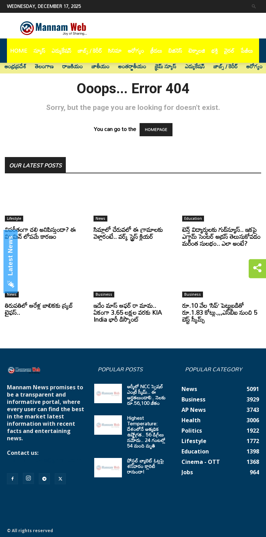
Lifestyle (14, 218)
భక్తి (214, 50)
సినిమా (115, 50)
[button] (254, 6)
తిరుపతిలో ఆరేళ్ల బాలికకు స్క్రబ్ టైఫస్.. (39, 309)
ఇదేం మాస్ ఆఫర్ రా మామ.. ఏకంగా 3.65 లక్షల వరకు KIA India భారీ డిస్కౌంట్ (128, 312)
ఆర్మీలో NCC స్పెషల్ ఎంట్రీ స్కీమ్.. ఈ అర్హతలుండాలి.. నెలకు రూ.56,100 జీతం (146, 395)
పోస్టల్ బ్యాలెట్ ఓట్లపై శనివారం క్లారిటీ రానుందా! (145, 466)
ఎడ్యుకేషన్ (61, 50)
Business (104, 294)
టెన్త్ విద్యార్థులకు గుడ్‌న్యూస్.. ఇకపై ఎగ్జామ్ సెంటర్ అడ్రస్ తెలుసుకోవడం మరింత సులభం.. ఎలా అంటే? (221, 236)
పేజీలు (247, 50)
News (100, 218)
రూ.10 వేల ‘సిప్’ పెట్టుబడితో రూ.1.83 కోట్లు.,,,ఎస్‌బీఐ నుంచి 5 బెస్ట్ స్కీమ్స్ (219, 312)
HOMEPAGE (156, 129)
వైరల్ (229, 50)
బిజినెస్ (175, 50)
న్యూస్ (39, 50)
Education (193, 218)
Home (18, 50)
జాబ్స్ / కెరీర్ (90, 50)
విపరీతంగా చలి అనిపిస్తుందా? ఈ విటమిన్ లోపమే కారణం (40, 233)
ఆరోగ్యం (136, 50)
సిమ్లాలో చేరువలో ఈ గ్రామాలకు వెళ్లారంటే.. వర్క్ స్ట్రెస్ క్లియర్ (128, 233)
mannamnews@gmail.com (44, 460)
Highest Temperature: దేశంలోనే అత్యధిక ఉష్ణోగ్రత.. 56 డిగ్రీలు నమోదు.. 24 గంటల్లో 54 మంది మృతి (146, 431)
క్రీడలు (156, 50)
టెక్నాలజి (196, 50)
